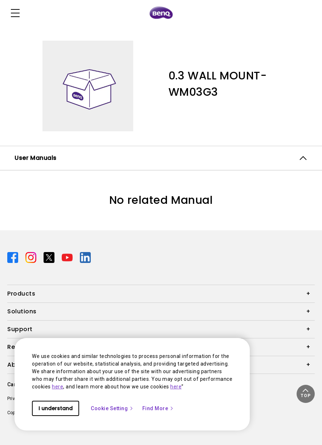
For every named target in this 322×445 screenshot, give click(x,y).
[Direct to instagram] (31, 257)
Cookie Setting (112, 408)
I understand (55, 408)
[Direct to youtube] (68, 257)
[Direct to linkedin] (85, 257)
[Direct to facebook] (13, 257)
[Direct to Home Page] (161, 13)
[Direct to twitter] (50, 257)
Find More (158, 408)
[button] (306, 394)
